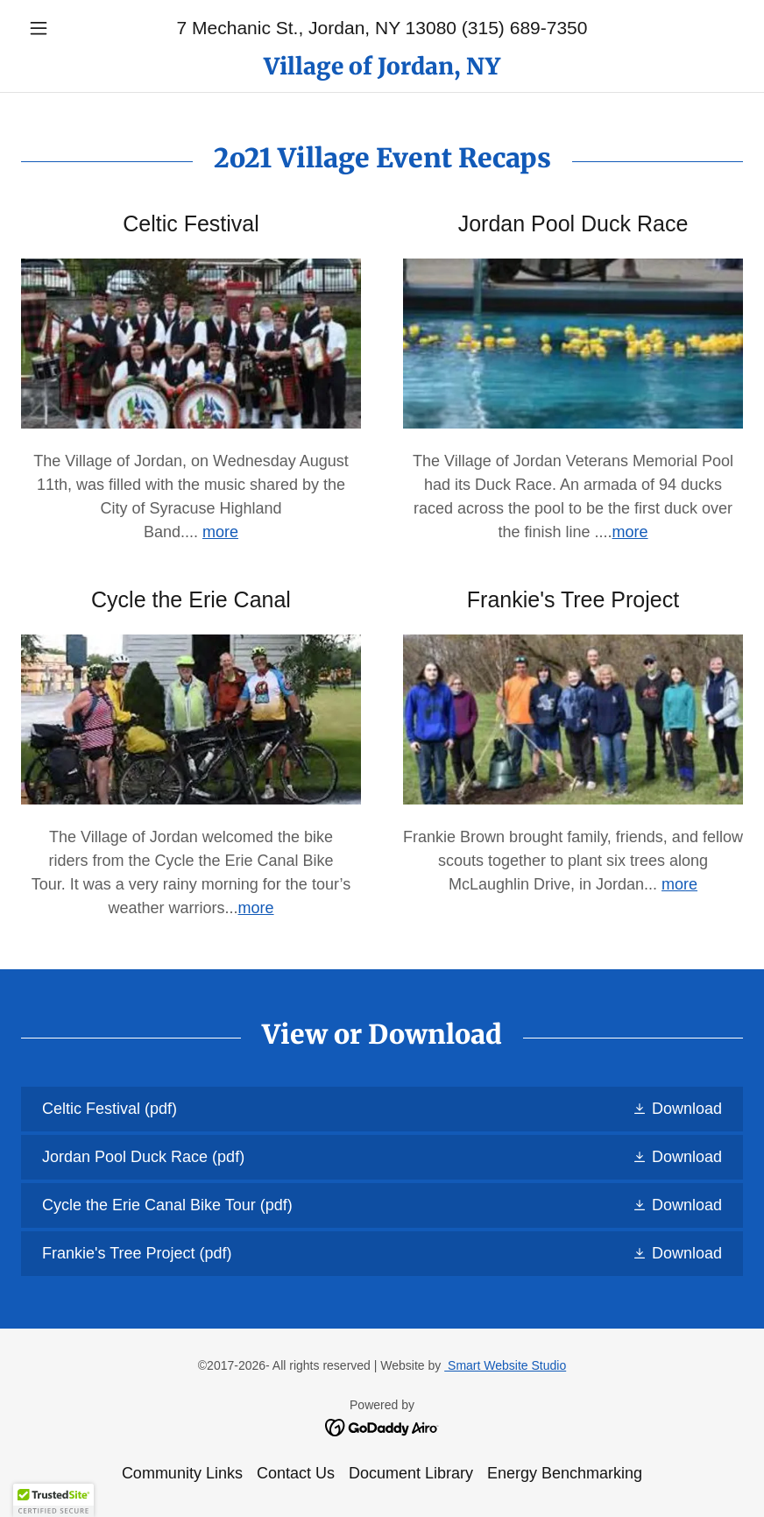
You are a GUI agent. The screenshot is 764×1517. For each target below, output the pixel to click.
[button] (75, 28)
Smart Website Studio (505, 1365)
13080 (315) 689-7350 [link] (497, 28)
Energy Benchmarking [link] (564, 1473)
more (630, 532)
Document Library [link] (411, 1473)
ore (227, 532)
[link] (382, 69)
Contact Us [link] (296, 1473)
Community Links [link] (182, 1473)
